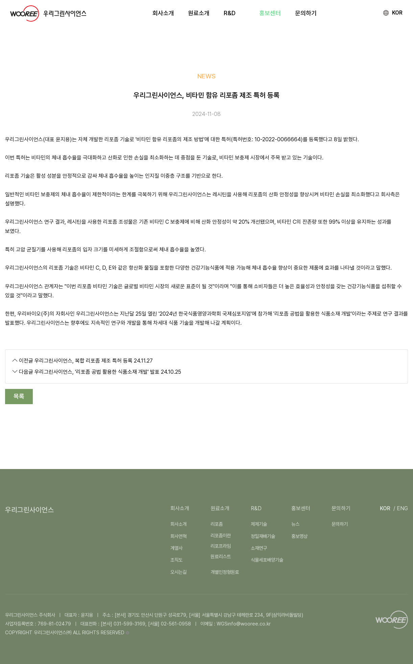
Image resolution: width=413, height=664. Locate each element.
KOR (397, 12)
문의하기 (341, 508)
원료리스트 (221, 556)
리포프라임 (221, 546)
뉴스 (295, 524)
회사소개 (178, 524)
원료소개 (220, 508)
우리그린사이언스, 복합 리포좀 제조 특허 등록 (83, 361)
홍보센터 (300, 508)
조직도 (176, 560)
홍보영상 (299, 536)
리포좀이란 (221, 535)
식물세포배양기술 (267, 560)
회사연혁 (178, 536)
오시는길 (178, 572)
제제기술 (259, 524)
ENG (402, 508)
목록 (19, 396)
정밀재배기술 (263, 536)
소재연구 (259, 548)
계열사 (176, 548)
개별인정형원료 (225, 572)
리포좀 (217, 524)
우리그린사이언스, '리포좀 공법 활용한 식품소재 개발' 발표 (97, 372)
